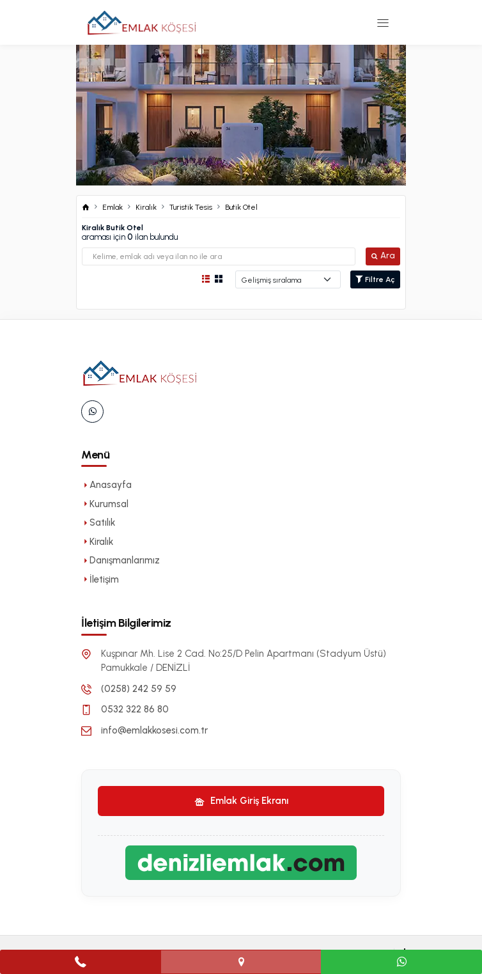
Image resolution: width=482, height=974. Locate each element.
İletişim (100, 579)
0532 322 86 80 (135, 709)
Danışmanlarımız (120, 560)
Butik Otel (241, 207)
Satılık (98, 522)
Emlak (112, 207)
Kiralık (146, 207)
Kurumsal (104, 504)
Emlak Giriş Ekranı (241, 800)
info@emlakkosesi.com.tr (154, 730)
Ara (382, 255)
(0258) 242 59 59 (138, 689)
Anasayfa (106, 485)
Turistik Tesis (190, 207)
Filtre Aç (375, 279)
